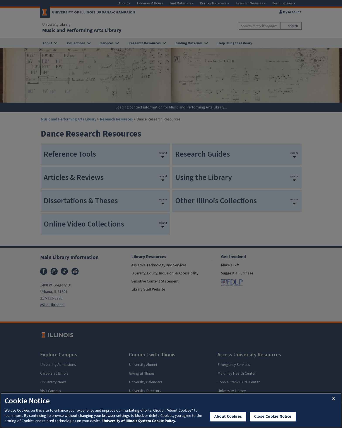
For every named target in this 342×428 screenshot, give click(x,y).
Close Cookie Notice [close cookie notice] (273, 417)
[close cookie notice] (333, 399)
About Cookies (228, 417)
